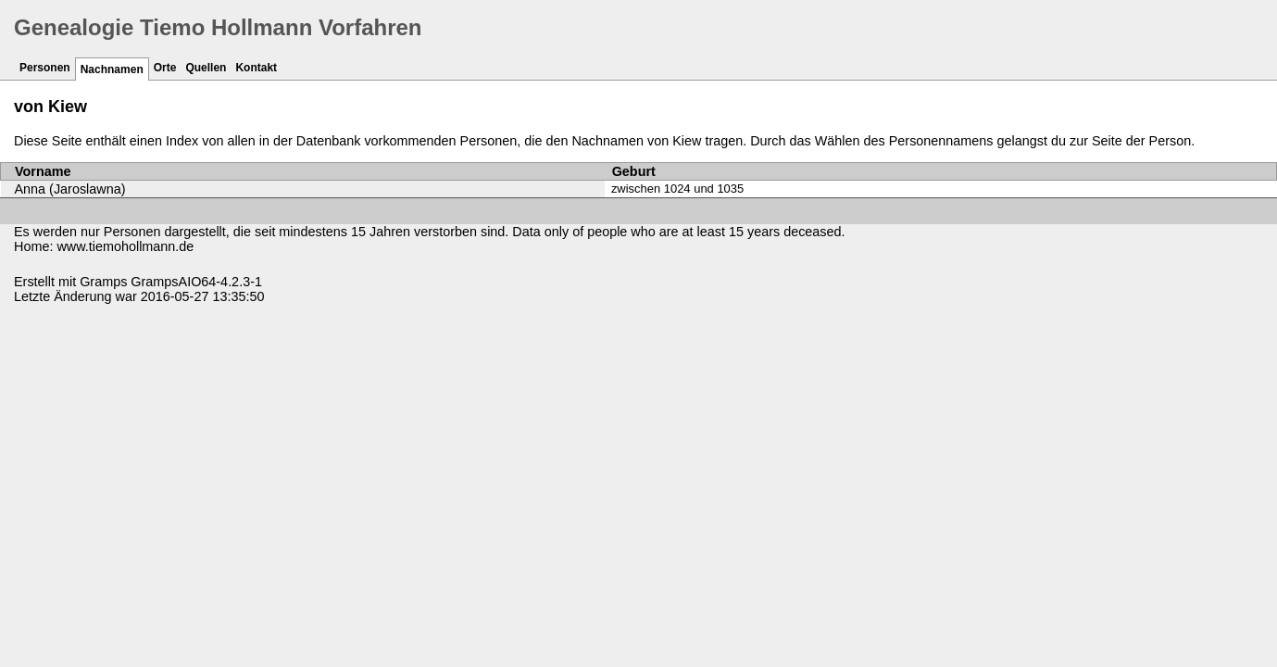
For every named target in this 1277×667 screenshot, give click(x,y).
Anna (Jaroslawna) (70, 189)
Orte (165, 67)
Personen (44, 67)
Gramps (103, 281)
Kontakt (256, 67)
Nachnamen (112, 69)
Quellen (205, 67)
